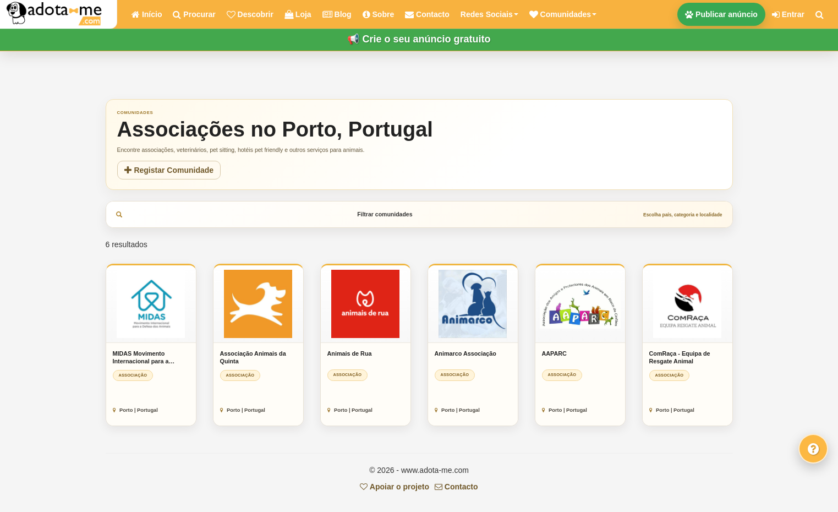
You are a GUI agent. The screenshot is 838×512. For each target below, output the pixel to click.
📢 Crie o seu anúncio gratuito (418, 39)
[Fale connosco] (813, 449)
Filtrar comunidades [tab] (419, 214)
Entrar (788, 14)
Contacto (456, 486)
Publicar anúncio (721, 14)
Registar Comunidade (169, 170)
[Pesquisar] (819, 14)
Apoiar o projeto (394, 486)
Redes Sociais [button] (489, 14)
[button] (563, 14)
